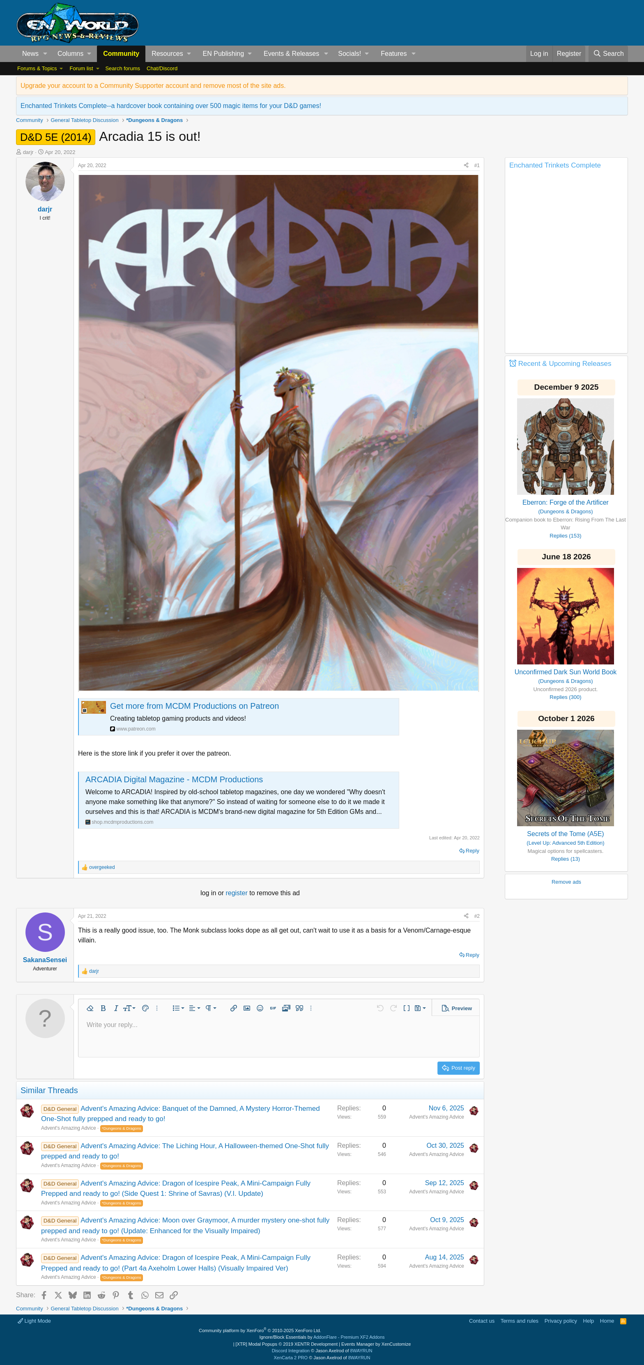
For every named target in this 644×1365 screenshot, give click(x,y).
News (30, 53)
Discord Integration (291, 1350)
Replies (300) (565, 697)
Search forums (122, 68)
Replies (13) (565, 859)
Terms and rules (519, 1321)
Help (588, 1321)
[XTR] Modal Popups (287, 1344)
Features (394, 53)
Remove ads (566, 882)
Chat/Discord (162, 68)
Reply (472, 851)
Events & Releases (291, 53)
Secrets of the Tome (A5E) (565, 833)
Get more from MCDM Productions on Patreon (194, 705)
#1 (477, 165)
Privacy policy (561, 1321)
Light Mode (34, 1321)
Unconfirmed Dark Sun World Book (566, 672)
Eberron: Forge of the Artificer (565, 502)
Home (607, 1321)
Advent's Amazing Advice (68, 1128)
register (237, 892)
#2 (477, 916)
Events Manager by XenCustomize (376, 1344)
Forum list (81, 68)
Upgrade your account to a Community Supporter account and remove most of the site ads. (153, 85)
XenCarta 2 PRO (291, 1357)
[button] (45, 54)
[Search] (608, 54)
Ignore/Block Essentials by (321, 1337)
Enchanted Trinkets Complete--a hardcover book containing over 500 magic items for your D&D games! (171, 105)
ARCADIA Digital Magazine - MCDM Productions (174, 779)
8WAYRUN (361, 1350)
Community (121, 53)
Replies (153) (565, 536)
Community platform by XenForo (260, 1330)
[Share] (466, 165)
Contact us (481, 1321)
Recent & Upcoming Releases (565, 364)
